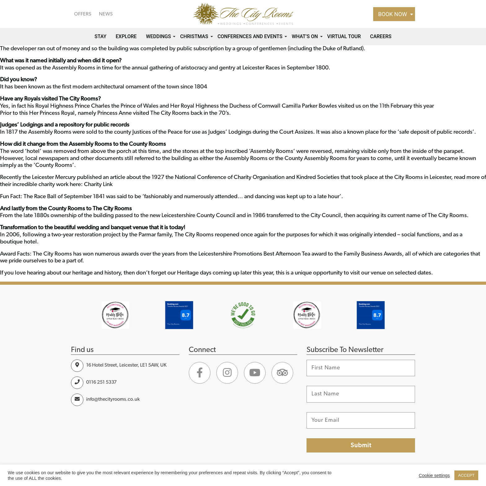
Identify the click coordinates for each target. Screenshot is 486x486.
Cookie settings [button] (434, 475)
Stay (100, 36)
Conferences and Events (250, 36)
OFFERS (82, 13)
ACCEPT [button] (466, 475)
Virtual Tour (344, 36)
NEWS (106, 13)
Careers (380, 36)
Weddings (158, 36)
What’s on (305, 36)
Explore (126, 36)
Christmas (194, 36)
